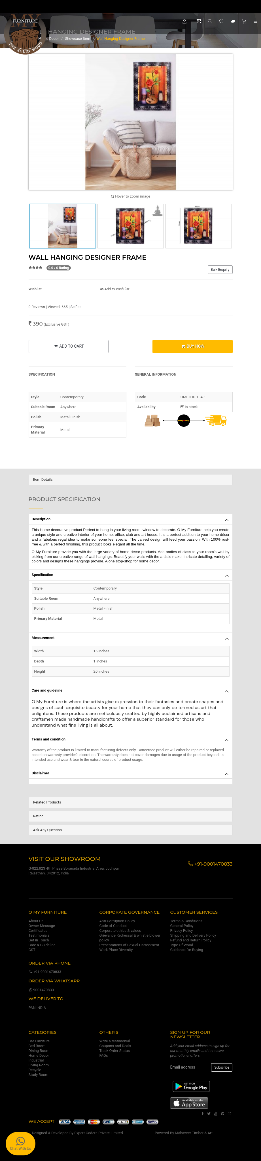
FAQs (103, 1055)
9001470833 (41, 990)
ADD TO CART (68, 346)
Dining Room (39, 1051)
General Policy (181, 926)
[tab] (131, 479)
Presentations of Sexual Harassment (129, 945)
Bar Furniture (39, 1041)
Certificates (38, 930)
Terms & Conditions (186, 921)
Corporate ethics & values (120, 930)
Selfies (76, 307)
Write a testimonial (114, 1041)
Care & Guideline (42, 945)
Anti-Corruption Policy (117, 921)
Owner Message (42, 926)
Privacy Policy (181, 930)
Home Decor (39, 1055)
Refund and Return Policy (190, 940)
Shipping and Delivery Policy (193, 935)
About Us (36, 921)
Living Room (39, 1065)
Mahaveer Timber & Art (194, 1133)
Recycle (35, 1070)
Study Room (38, 1075)
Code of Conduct (113, 926)
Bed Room (37, 1046)
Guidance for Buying (186, 950)
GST (32, 950)
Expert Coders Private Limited (98, 1133)
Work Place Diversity (116, 950)
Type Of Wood (181, 945)
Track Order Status (114, 1051)
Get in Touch (39, 940)
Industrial (36, 1060)
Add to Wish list (115, 289)
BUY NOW (192, 346)
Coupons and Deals (115, 1046)
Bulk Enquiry (220, 270)
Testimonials (39, 935)
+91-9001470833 (45, 972)
